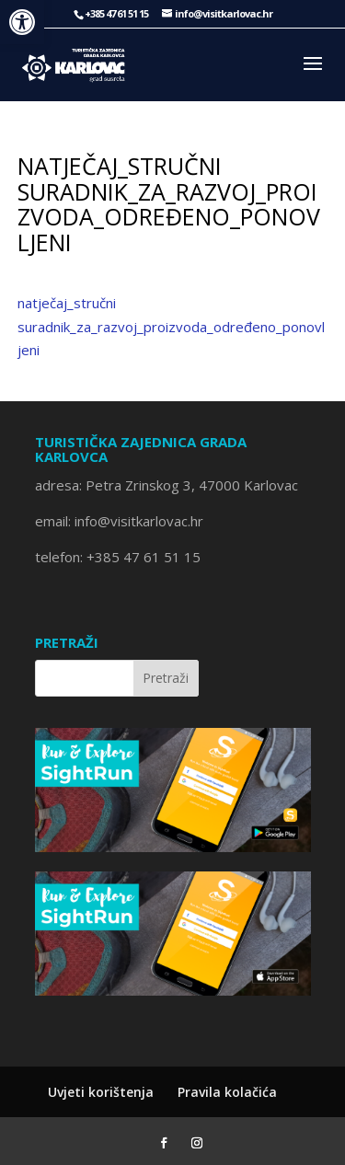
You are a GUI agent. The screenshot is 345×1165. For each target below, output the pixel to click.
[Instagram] (196, 1144)
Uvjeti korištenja (101, 1092)
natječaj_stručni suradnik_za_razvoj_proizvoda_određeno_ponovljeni (171, 326)
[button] (22, 22)
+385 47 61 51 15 (143, 557)
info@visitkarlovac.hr (137, 521)
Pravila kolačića (227, 1092)
